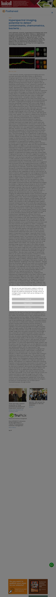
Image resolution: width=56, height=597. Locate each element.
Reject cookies (28, 303)
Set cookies (28, 307)
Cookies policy (16, 294)
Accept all (28, 299)
